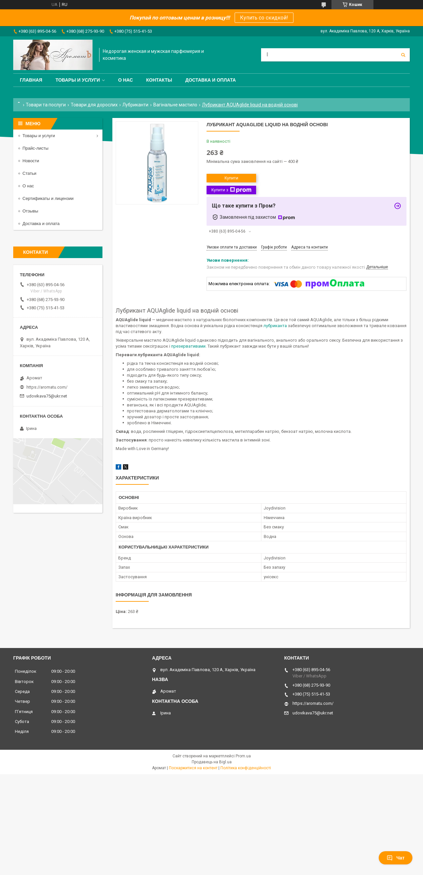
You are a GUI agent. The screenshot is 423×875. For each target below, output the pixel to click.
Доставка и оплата (210, 80)
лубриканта (275, 325)
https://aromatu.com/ (46, 387)
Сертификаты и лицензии (47, 198)
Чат (395, 858)
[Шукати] (403, 54)
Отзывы (30, 211)
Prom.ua (243, 756)
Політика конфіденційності (245, 768)
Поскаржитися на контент (193, 768)
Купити (231, 177)
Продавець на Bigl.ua (212, 762)
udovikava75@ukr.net (46, 396)
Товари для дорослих (94, 104)
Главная (31, 80)
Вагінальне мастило (175, 104)
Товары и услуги (78, 80)
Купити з (231, 190)
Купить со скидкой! (264, 18)
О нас (125, 80)
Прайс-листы (35, 148)
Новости (30, 160)
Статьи (29, 173)
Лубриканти (135, 104)
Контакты (159, 80)
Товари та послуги (46, 104)
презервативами (188, 346)
